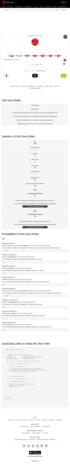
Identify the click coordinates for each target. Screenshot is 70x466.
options (6, 75)
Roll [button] (3, 6)
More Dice (57, 9)
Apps (64, 2)
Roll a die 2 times (15, 86)
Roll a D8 (38, 420)
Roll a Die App (31, 439)
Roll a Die (9, 2)
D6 (14, 9)
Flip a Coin (56, 86)
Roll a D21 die (49, 86)
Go (35, 75)
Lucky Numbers (62, 6)
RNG (54, 6)
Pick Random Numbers (35, 88)
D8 (17, 9)
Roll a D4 (31, 420)
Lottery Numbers (36, 433)
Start (63, 75)
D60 (47, 9)
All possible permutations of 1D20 (35, 227)
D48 (44, 9)
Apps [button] (41, 6)
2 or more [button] (10, 6)
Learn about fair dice (35, 426)
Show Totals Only (9, 59)
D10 (21, 9)
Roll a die (6, 9)
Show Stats (16, 59)
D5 (36, 9)
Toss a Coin (48, 6)
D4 (11, 9)
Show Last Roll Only (40, 70)
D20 (28, 9)
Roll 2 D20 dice (31, 86)
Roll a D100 (59, 420)
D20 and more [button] (19, 6)
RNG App (52, 439)
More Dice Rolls (24, 426)
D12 (24, 9)
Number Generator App (43, 439)
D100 (32, 9)
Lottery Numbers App (20, 439)
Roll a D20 (24, 420)
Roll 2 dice (23, 86)
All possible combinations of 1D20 (35, 206)
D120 (51, 9)
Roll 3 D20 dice (40, 86)
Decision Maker (26, 433)
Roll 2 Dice (17, 420)
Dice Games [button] (28, 6)
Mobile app (63, 9)
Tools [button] (35, 6)
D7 (39, 9)
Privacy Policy (46, 426)
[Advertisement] (35, 21)
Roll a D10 (44, 420)
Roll (65, 37)
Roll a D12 (51, 420)
